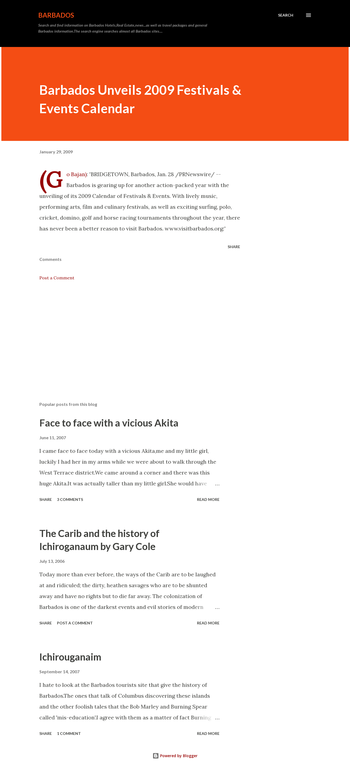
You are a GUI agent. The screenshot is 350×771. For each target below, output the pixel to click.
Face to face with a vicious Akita (109, 423)
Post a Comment (56, 277)
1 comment (69, 733)
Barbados (56, 15)
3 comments (70, 499)
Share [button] (234, 246)
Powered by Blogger (175, 755)
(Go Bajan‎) (76, 174)
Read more (208, 499)
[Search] (285, 15)
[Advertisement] (131, 334)
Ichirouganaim (70, 657)
